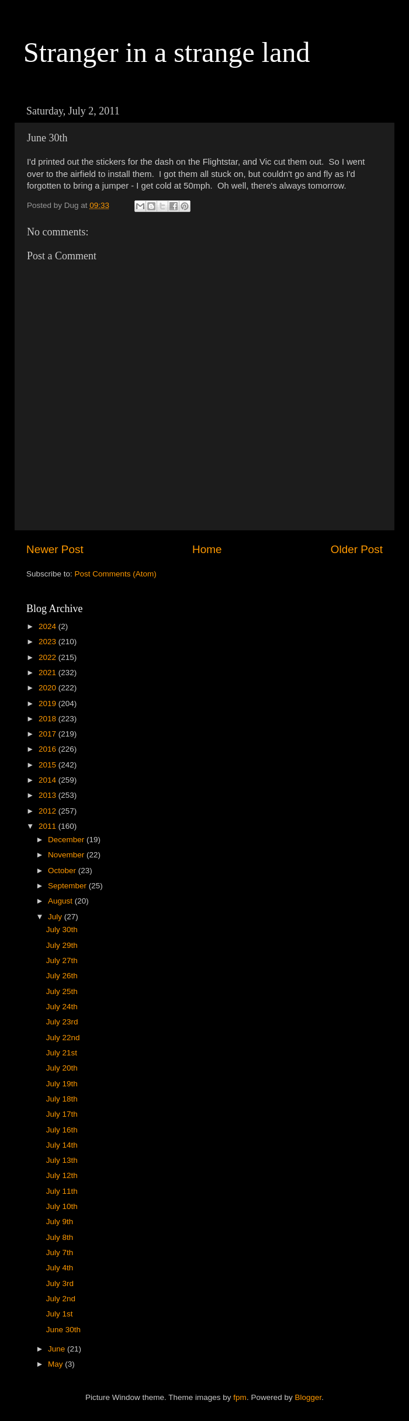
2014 (48, 780)
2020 (48, 687)
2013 (48, 795)
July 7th (60, 1252)
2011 (48, 826)
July (56, 916)
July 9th (60, 1221)
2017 (48, 733)
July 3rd (60, 1283)
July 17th (62, 1114)
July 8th (60, 1237)
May (56, 1364)
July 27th (62, 960)
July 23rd (62, 1021)
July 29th (62, 945)
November (67, 854)
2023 (48, 641)
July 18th (62, 1099)
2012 (48, 811)
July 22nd (63, 1037)
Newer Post (55, 549)
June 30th (63, 1329)
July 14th (62, 1145)
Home (206, 549)
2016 (48, 749)
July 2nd (60, 1298)
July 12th (62, 1175)
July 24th (62, 1006)
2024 (48, 626)
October (63, 870)
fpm (240, 1397)
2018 (48, 718)
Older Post (357, 549)
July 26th (62, 975)
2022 (48, 657)
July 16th (62, 1129)
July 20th (62, 1068)
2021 (48, 672)
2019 (48, 703)
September (68, 885)
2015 (48, 764)
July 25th (62, 991)
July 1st (59, 1313)
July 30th (62, 929)
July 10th (62, 1206)
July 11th (62, 1191)
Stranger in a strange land (166, 52)
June (57, 1348)
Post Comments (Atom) (116, 573)
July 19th (62, 1083)
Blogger (307, 1397)
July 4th (60, 1267)
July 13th (62, 1160)
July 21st (61, 1052)
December (67, 839)
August (61, 901)
